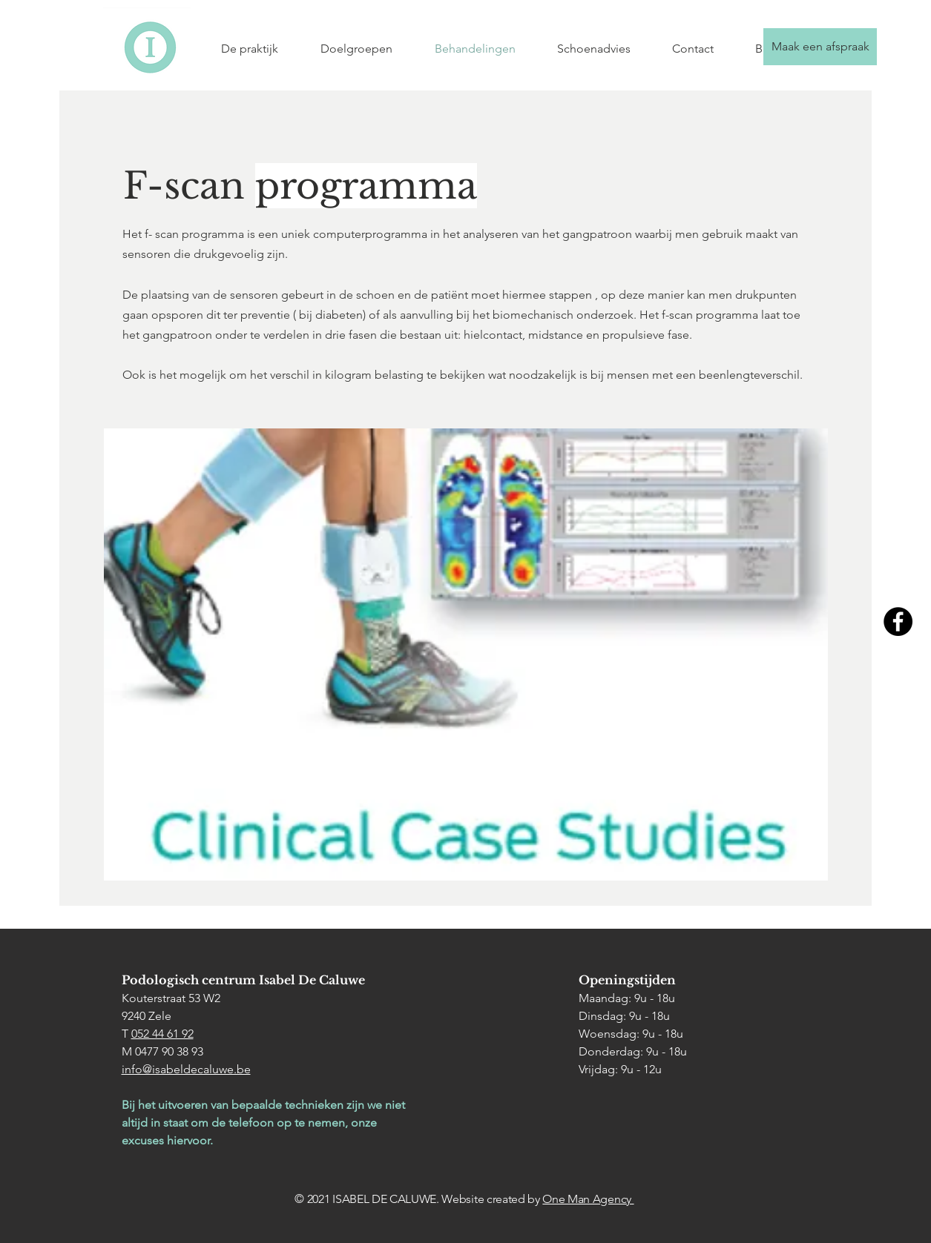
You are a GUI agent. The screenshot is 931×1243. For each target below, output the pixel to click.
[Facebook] (898, 621)
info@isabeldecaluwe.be (186, 1069)
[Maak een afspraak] (820, 46)
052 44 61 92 (162, 1034)
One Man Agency (588, 1199)
